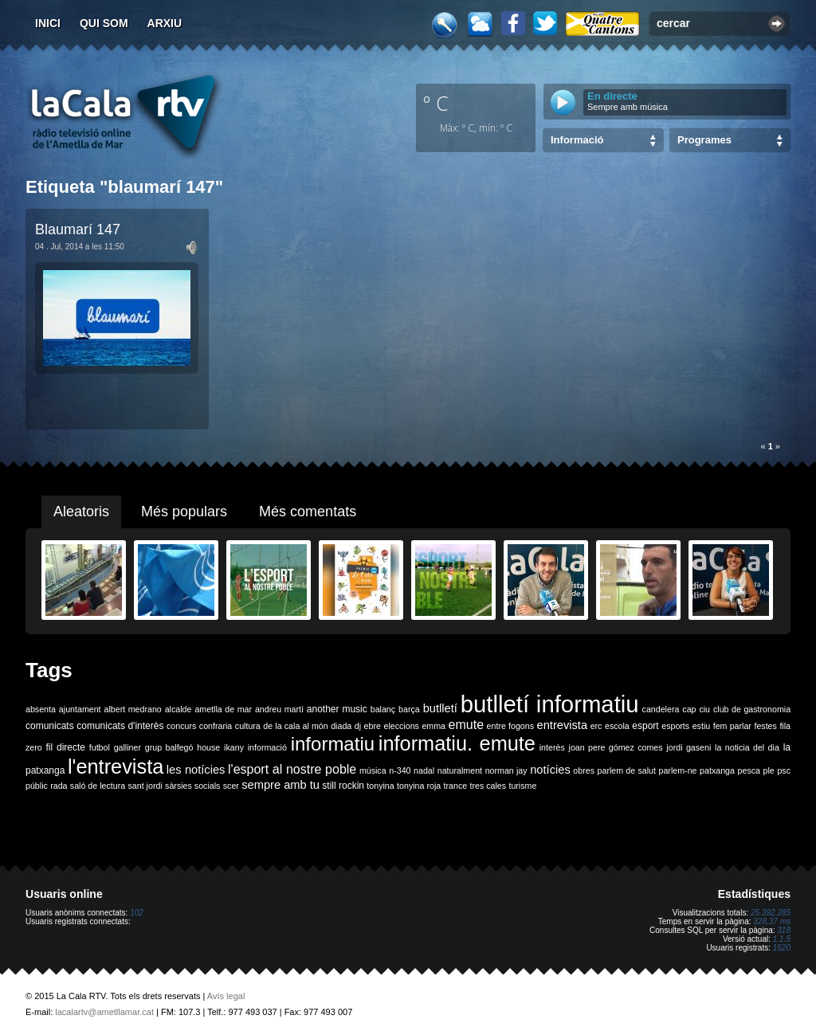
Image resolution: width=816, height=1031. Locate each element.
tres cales (487, 785)
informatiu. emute (457, 743)
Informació (577, 140)
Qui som (104, 23)
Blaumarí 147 (77, 229)
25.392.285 (770, 912)
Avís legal (226, 996)
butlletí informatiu (550, 704)
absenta (41, 709)
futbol (99, 747)
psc (783, 770)
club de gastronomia (751, 709)
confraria (215, 726)
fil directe (65, 747)
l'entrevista (115, 766)
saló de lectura (97, 785)
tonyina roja (419, 785)
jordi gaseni (688, 747)
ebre (372, 726)
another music (337, 709)
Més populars (184, 511)
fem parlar (732, 726)
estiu (701, 726)
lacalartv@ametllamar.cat (104, 1012)
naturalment (459, 770)
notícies (550, 769)
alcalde (178, 709)
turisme (522, 785)
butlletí (440, 708)
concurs (181, 726)
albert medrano (133, 709)
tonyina (380, 785)
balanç (383, 709)
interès (552, 747)
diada (341, 726)
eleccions (400, 726)
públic (37, 785)
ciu (704, 709)
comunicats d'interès (119, 725)
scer (231, 785)
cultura (248, 726)
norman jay (506, 770)
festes (765, 726)
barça (409, 709)
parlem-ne (678, 770)
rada (58, 785)
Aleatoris (81, 511)
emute (466, 724)
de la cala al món (295, 726)
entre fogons (510, 726)
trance (456, 785)
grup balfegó (169, 747)
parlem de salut (627, 770)
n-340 (399, 770)
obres (583, 770)
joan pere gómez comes (616, 747)
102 (136, 912)
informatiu (333, 744)
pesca (749, 770)
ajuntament (80, 709)
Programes (704, 140)
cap (689, 709)
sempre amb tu (280, 784)
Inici (48, 23)
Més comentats (307, 511)
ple (769, 770)
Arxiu (164, 23)
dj (358, 726)
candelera (661, 709)
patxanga (717, 770)
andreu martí (279, 709)
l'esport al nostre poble (292, 769)
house (208, 747)
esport (645, 725)
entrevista (562, 725)
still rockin (343, 785)
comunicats (50, 725)
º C (436, 102)
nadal (424, 770)
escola (617, 726)
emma (433, 726)
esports (675, 726)
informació (267, 747)
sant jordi (145, 785)
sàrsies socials (192, 785)
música (372, 770)
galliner (127, 747)
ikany (234, 747)
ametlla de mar (223, 709)
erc (596, 726)
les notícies (196, 769)
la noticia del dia (747, 747)
